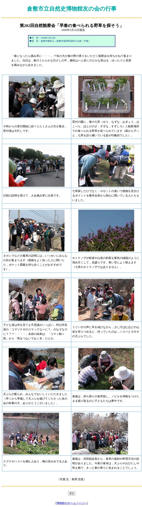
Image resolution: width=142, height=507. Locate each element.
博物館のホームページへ (71, 503)
